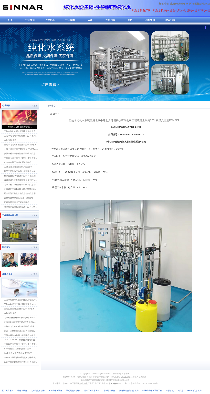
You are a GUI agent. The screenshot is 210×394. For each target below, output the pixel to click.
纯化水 (181, 390)
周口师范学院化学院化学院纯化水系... (20, 193)
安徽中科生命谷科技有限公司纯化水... (20, 153)
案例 (130, 20)
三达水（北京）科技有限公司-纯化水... (21, 144)
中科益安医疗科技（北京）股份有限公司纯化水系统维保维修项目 (32, 344)
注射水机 (170, 390)
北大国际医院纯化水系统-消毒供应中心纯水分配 (25, 322)
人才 (90, 20)
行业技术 (70, 20)
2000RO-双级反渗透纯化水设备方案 (20, 357)
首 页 (10, 20)
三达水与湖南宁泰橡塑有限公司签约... (20, 136)
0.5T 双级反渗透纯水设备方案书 (18, 167)
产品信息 (50, 20)
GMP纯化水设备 (194, 390)
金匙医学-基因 (10, 140)
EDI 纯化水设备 (55, 390)
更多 (35, 106)
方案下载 (110, 20)
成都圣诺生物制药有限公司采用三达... (20, 180)
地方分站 (170, 20)
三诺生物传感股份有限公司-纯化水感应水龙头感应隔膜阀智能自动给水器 (36, 309)
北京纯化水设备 (38, 390)
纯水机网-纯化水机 (22, 8)
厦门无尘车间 (7, 390)
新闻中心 (164, 3)
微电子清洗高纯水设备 (129, 390)
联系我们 (150, 20)
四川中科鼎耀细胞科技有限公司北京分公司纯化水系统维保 (29, 362)
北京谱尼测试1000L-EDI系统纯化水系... (21, 189)
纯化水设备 (22, 390)
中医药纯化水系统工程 (152, 390)
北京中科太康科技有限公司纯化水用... (20, 184)
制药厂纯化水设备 (91, 390)
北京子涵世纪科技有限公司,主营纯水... (21, 149)
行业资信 (30, 20)
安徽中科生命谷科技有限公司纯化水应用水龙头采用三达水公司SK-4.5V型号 (37, 335)
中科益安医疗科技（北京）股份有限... (20, 158)
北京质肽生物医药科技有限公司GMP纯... (22, 207)
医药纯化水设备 (73, 390)
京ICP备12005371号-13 (119, 383)
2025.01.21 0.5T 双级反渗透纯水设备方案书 (23, 340)
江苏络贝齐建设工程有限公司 (17, 202)
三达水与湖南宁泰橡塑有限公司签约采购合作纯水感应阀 (28, 304)
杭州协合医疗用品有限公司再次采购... (20, 176)
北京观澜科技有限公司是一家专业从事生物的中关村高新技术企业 (32, 317)
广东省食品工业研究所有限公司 (18, 162)
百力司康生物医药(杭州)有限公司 (18, 198)
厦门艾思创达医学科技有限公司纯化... (20, 171)
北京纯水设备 (109, 390)
